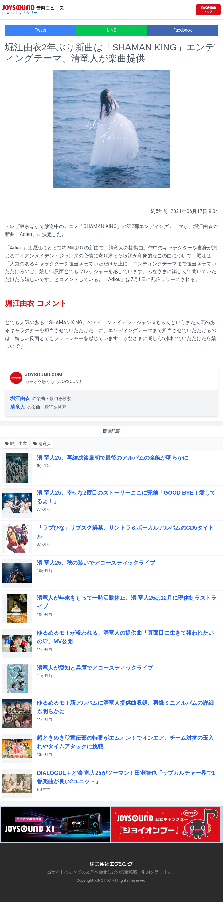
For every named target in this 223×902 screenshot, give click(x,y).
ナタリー (29, 12)
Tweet (40, 30)
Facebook (182, 30)
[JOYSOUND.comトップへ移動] (208, 9)
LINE (111, 30)
